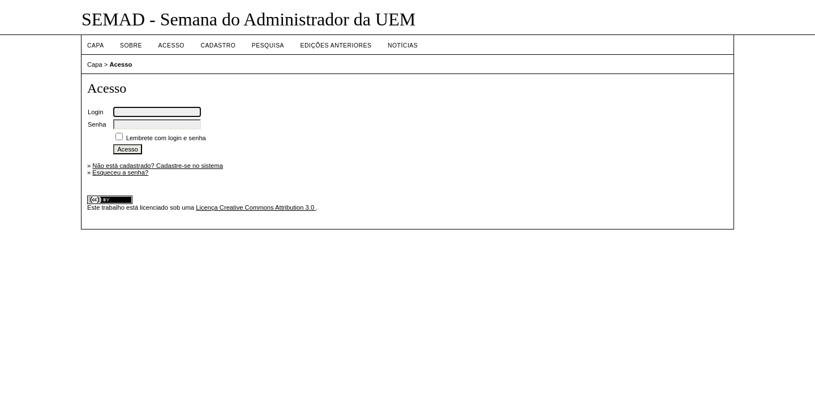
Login (95, 112)
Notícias (403, 45)
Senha (97, 124)
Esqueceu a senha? (120, 172)
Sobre (131, 45)
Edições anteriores (336, 45)
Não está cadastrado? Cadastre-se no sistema (157, 165)
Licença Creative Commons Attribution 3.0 (256, 207)
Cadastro (217, 45)
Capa (95, 45)
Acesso (171, 45)
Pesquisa (268, 45)
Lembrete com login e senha (166, 138)
